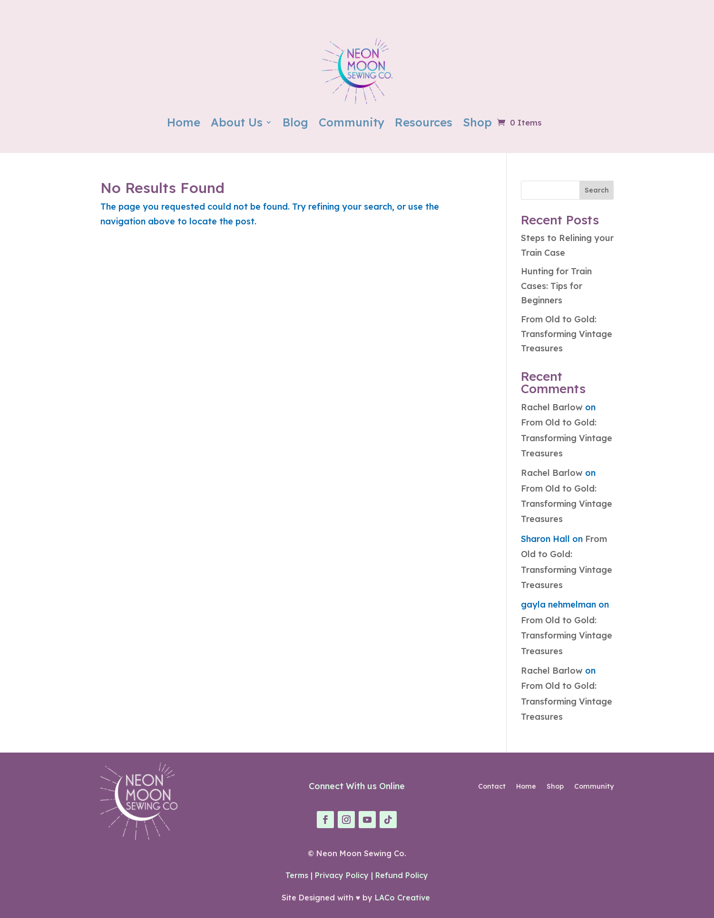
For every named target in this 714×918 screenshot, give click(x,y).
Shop (477, 122)
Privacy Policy (342, 875)
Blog (295, 122)
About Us (237, 122)
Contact (492, 787)
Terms (296, 875)
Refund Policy (401, 875)
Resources (423, 122)
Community (351, 122)
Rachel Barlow (552, 407)
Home (183, 122)
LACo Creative (403, 897)
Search (597, 190)
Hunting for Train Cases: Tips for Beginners (556, 286)
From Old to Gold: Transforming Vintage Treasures (566, 334)
